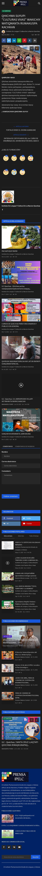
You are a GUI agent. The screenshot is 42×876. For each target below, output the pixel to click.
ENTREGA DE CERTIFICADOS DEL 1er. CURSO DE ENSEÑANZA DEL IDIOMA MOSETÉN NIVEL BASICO (21, 139)
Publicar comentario (11, 496)
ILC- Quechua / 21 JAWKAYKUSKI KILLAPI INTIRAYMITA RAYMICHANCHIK (17, 400)
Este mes (21, 536)
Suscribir (36, 857)
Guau (22, 178)
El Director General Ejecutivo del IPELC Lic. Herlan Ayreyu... (26, 653)
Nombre (5, 452)
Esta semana (8, 536)
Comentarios (8, 446)
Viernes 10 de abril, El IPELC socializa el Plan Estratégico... (27, 666)
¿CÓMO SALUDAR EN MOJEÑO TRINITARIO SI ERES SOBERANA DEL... (27, 559)
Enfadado (6, 178)
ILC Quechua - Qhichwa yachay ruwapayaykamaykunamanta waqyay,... (16, 287)
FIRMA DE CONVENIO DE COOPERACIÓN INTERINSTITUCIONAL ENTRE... (27, 695)
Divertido (30, 164)
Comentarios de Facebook (24, 446)
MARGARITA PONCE (7, 404)
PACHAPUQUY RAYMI (9, 251)
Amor (22, 164)
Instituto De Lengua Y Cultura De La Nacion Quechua (21, 31)
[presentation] (16, 489)
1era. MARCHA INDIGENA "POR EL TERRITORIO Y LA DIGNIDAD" (26, 587)
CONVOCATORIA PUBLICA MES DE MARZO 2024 (25, 832)
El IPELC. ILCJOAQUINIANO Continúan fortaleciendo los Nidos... (21, 825)
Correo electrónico (9, 461)
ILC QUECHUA (6, 11)
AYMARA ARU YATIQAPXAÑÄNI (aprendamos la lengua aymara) (25, 574)
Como (5, 164)
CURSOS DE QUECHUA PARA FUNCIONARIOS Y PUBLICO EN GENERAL (19, 325)
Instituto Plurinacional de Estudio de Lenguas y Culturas (26, 548)
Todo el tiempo (34, 536)
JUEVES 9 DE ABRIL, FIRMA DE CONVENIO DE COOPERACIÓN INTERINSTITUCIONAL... (24, 680)
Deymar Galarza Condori (22, 657)
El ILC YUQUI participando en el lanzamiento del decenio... (24, 817)
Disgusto (14, 164)
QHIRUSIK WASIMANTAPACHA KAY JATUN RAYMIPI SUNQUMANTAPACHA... (21, 362)
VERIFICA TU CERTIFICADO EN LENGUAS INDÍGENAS (27, 543)
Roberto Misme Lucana (22, 578)
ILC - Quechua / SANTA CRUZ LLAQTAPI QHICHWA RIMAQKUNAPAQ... (20, 743)
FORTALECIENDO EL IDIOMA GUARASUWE (21, 130)
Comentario (6, 471)
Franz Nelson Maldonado (10, 646)
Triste (14, 178)
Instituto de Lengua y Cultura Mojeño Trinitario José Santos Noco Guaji (26, 564)
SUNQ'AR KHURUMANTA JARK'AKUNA (16, 434)
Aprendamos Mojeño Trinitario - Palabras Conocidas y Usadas (25, 603)
